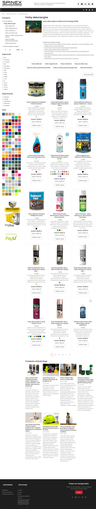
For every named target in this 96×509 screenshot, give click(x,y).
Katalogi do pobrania (24, 494)
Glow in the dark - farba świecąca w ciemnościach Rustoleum (82, 216)
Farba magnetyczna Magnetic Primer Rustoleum (36, 103)
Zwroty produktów (7, 490)
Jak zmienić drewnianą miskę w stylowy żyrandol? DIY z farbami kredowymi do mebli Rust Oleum (33, 428)
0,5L (4, 57)
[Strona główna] (12, 4)
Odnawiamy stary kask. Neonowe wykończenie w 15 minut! (61, 58)
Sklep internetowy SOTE (88, 507)
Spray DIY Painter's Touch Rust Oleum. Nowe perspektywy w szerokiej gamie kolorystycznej (85, 380)
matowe (5, 97)
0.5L (4, 64)
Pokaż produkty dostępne (10, 46)
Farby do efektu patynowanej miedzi (38, 68)
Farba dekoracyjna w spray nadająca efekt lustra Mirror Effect (60, 104)
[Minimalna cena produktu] (5, 50)
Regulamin (5, 488)
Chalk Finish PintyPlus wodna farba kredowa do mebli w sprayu (59, 157)
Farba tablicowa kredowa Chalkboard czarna (36, 215)
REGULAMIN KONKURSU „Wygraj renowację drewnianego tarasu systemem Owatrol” (24, 500)
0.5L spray (6, 66)
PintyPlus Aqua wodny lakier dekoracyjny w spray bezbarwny (83, 323)
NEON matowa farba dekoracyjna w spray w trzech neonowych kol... (59, 216)
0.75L (4, 72)
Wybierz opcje (36, 126)
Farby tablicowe (37, 64)
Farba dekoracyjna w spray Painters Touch (36, 323)
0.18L (4, 70)
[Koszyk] (86, 10)
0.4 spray (5, 60)
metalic (5, 99)
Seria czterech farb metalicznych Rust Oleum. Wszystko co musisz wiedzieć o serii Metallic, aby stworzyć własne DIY (32, 382)
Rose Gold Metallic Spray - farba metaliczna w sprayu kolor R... (59, 323)
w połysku (5, 105)
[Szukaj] (83, 10)
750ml (4, 89)
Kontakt (20, 496)
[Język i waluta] (92, 10)
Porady (20, 490)
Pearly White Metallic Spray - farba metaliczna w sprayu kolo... (83, 269)
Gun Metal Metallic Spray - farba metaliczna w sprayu (59, 269)
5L (3, 81)
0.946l (4, 76)
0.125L (4, 74)
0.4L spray (6, 62)
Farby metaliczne (66, 64)
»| (69, 355)
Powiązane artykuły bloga (36, 362)
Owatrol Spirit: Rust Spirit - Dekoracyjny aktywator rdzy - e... (36, 157)
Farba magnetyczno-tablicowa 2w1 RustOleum (83, 156)
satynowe (6, 103)
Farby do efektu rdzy (81, 64)
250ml (4, 85)
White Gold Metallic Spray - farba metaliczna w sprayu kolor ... (36, 269)
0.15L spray (6, 68)
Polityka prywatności (8, 492)
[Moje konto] (89, 10)
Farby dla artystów (86, 68)
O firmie (20, 488)
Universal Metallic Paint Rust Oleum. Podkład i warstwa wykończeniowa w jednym (68, 429)
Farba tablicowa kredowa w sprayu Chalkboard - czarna (83, 103)
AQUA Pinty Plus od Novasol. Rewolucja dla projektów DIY (60, 48)
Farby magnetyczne (51, 64)
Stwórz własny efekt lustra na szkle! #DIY (56, 49)
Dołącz (79, 493)
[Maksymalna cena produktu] (18, 50)
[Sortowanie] (88, 75)
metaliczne (6, 101)
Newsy (19, 492)
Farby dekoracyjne (10, 23)
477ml (4, 87)
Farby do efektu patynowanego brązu (65, 68)
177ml (4, 83)
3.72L (4, 79)
